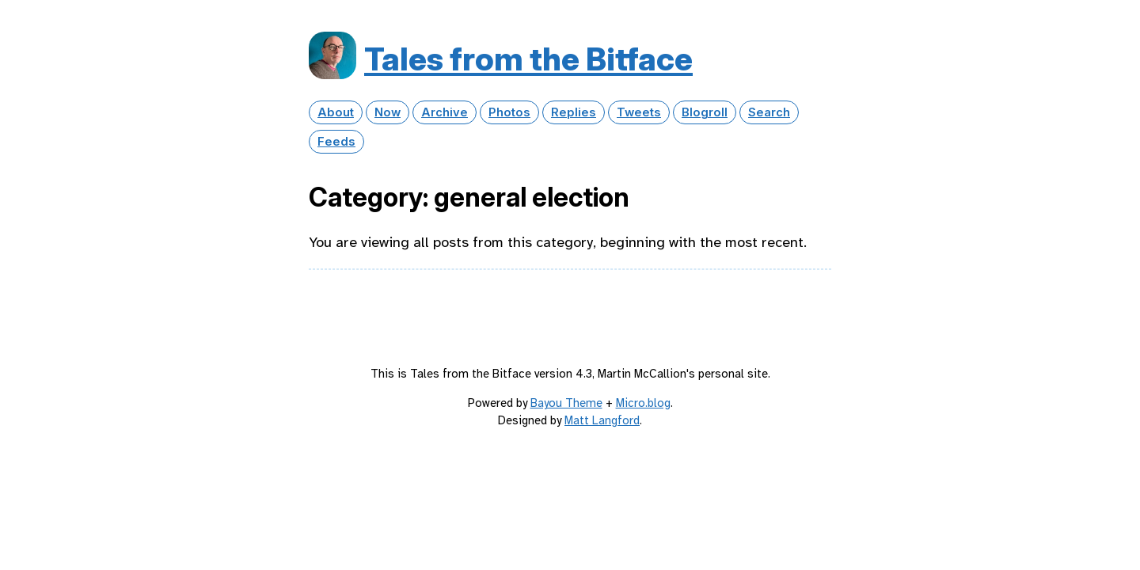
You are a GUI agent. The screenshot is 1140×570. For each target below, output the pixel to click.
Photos (509, 112)
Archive (444, 112)
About (335, 112)
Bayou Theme (566, 403)
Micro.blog (643, 403)
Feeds (336, 142)
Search (769, 112)
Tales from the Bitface (528, 59)
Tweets (639, 112)
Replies (573, 112)
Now (387, 112)
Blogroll (705, 112)
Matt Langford (602, 420)
